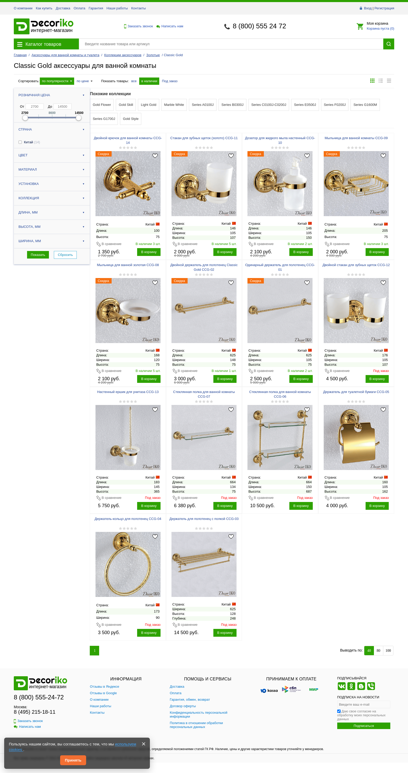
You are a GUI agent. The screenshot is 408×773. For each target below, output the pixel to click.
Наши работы (117, 8)
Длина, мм (28, 212)
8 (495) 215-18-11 (34, 712)
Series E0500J (305, 105)
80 (378, 651)
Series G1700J (104, 119)
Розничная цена (34, 95)
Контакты (138, 8)
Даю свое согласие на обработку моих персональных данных (361, 715)
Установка (28, 184)
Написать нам (169, 26)
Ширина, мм (29, 241)
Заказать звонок (137, 26)
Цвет (23, 155)
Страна (25, 129)
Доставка (63, 8)
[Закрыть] (143, 744)
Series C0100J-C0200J (268, 105)
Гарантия (96, 8)
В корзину (148, 252)
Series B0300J (232, 105)
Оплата (79, 8)
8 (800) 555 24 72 (259, 26)
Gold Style (130, 119)
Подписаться (364, 726)
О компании (23, 8)
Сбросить (65, 255)
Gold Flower (102, 105)
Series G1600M (365, 105)
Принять (73, 760)
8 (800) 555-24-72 (39, 697)
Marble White (174, 105)
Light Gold (148, 105)
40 (369, 651)
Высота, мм (29, 227)
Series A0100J (203, 105)
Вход (368, 8)
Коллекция (28, 198)
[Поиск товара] (231, 44)
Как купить (44, 8)
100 (388, 651)
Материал (27, 169)
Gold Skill (126, 105)
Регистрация (384, 8)
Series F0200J (335, 105)
